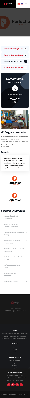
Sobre (15, 349)
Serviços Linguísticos (15, 360)
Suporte (15, 368)
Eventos (15, 363)
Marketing (15, 365)
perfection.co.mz (23, 394)
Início (15, 347)
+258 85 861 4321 (15, 100)
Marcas (15, 352)
